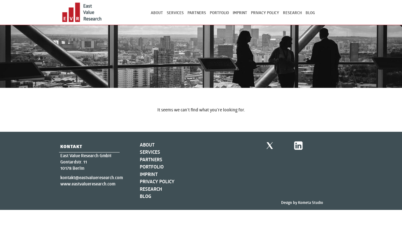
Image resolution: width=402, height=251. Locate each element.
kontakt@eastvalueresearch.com (91, 177)
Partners (196, 12)
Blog (310, 12)
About (157, 12)
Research (292, 12)
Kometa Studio (310, 202)
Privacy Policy (265, 12)
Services (175, 12)
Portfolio (219, 12)
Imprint (240, 12)
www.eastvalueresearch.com (87, 184)
